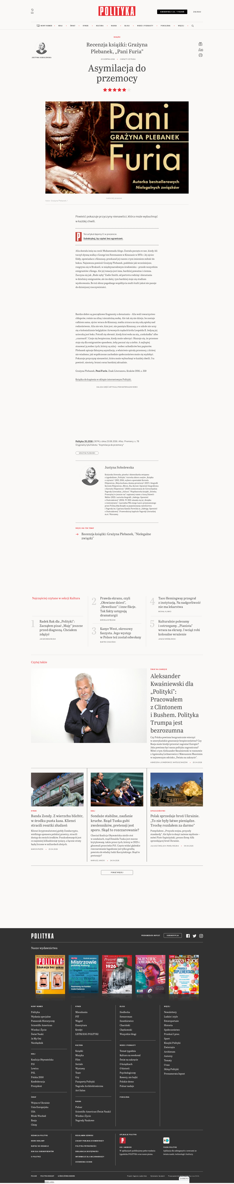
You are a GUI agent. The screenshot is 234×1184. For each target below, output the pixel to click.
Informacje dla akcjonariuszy (89, 1158)
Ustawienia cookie (83, 1164)
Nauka (114, 27)
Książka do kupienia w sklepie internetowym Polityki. (103, 381)
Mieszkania (81, 1013)
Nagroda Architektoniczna (89, 1087)
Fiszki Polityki (170, 1149)
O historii (125, 1070)
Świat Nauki (37, 1035)
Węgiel (79, 1022)
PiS (33, 1065)
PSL (33, 1074)
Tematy (168, 1062)
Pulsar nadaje (127, 1087)
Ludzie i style (171, 1018)
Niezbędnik (37, 1044)
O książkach (126, 1065)
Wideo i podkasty (145, 27)
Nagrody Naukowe (84, 1122)
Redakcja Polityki (39, 1137)
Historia (168, 1027)
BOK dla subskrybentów (42, 1153)
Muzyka (79, 1056)
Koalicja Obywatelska (42, 1061)
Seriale (79, 1065)
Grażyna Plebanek (87, 455)
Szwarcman (126, 1018)
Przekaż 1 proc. (172, 1035)
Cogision (136, 1177)
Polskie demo (127, 1083)
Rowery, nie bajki (129, 1078)
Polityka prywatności (85, 1148)
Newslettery (170, 1013)
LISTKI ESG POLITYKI (86, 1035)
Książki (117, 39)
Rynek (85, 27)
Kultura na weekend (130, 1056)
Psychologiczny (128, 1074)
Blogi (127, 27)
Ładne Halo (143, 1177)
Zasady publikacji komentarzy (89, 1142)
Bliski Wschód (38, 1117)
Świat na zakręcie (129, 1061)
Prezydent (36, 1087)
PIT (77, 1018)
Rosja (34, 1122)
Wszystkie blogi (128, 1035)
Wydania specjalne (41, 1018)
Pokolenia (165, 27)
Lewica (35, 1070)
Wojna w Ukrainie (40, 1104)
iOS (121, 1149)
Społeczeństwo (172, 1031)
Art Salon (80, 1091)
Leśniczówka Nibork (66, 1177)
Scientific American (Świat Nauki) (93, 1113)
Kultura (100, 27)
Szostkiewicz (127, 1022)
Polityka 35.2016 (84, 443)
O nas (167, 1066)
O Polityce (36, 1158)
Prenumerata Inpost (150, 937)
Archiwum (169, 1053)
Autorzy (168, 1057)
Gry (77, 1078)
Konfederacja (38, 1083)
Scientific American (41, 1027)
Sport (167, 1040)
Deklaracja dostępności (86, 1153)
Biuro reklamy (38, 1142)
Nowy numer (46, 27)
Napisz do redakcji (40, 1148)
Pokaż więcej (117, 874)
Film (77, 1061)
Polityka (35, 1013)
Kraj (60, 27)
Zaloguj (196, 12)
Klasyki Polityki (172, 1044)
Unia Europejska (39, 1108)
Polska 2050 (37, 1078)
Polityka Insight (47, 1177)
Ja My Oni (36, 1040)
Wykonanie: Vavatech (157, 1177)
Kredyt (79, 1031)
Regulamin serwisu (84, 1137)
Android (128, 1149)
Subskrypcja (173, 937)
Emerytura (81, 1027)
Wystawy (80, 1070)
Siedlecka (125, 1013)
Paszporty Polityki (85, 1083)
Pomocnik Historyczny (43, 1022)
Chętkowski (126, 1031)
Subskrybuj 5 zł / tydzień (171, 12)
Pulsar (78, 1108)
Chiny (34, 1126)
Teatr (78, 1074)
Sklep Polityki (171, 1070)
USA (33, 1113)
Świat (72, 27)
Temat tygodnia (128, 1052)
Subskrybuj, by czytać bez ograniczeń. (103, 240)
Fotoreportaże (171, 1022)
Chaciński (125, 1027)
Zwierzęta (169, 1048)
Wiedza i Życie (39, 1031)
